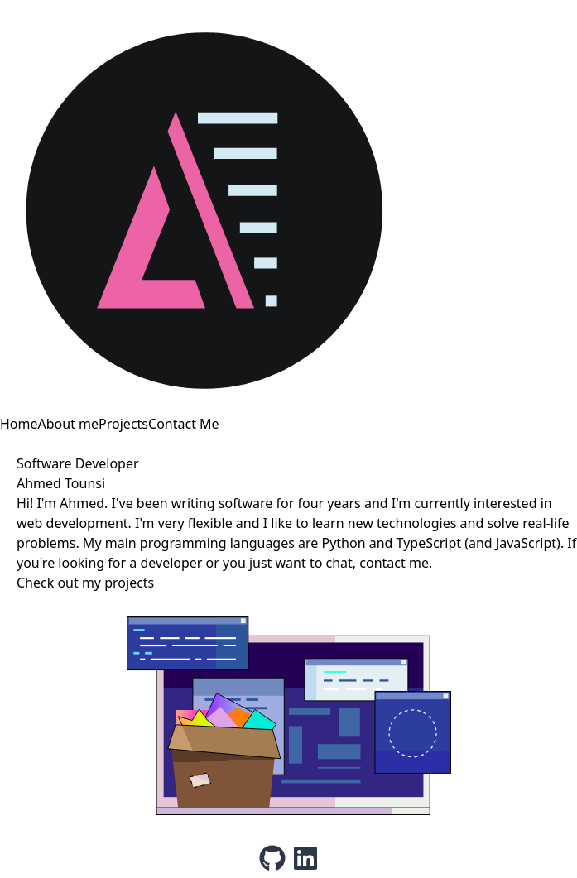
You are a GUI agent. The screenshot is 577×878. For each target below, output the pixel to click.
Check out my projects (85, 582)
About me (68, 424)
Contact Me (183, 424)
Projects (123, 424)
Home (19, 424)
